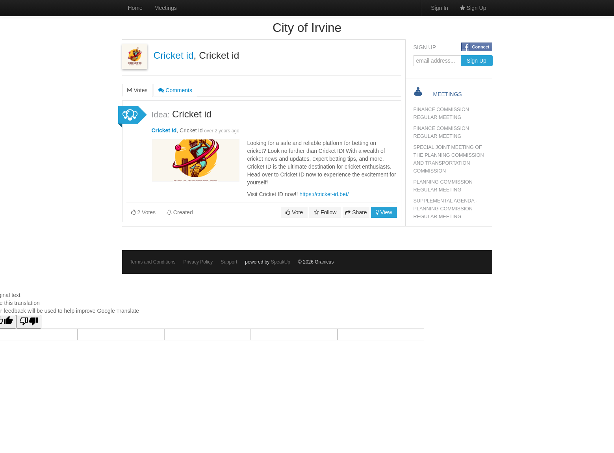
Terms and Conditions (153, 262)
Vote (294, 212)
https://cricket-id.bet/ (324, 194)
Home (135, 8)
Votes (137, 90)
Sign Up (473, 8)
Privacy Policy (198, 262)
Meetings (165, 8)
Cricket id (174, 55)
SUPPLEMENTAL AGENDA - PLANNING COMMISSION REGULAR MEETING (445, 208)
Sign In (439, 8)
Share (356, 212)
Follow (325, 212)
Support (229, 262)
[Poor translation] (28, 322)
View (384, 212)
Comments (175, 90)
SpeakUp (280, 262)
